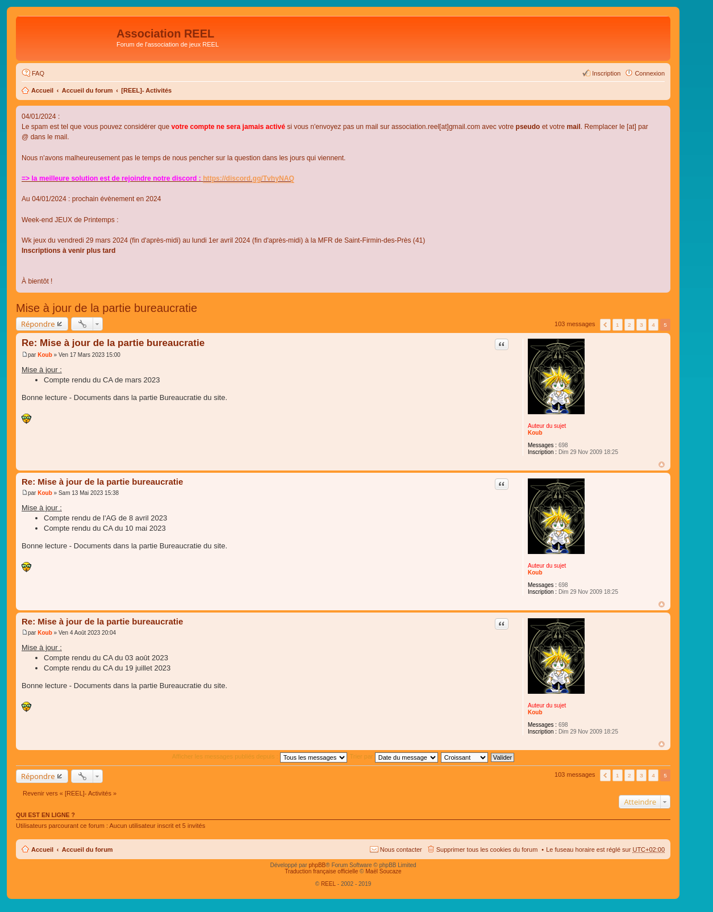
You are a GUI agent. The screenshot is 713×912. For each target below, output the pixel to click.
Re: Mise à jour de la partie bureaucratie (113, 343)
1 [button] (617, 325)
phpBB (317, 865)
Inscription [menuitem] (606, 73)
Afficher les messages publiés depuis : (259, 756)
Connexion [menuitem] (650, 73)
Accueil (42, 90)
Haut (661, 464)
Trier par (394, 756)
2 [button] (629, 325)
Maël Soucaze (383, 871)
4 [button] (653, 325)
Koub (535, 433)
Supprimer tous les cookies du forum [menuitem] (487, 849)
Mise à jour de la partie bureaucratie (106, 308)
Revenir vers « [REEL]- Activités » (69, 793)
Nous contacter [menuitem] (401, 849)
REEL (328, 884)
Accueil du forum (87, 90)
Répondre (38, 324)
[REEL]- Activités (146, 90)
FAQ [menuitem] (38, 73)
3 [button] (641, 325)
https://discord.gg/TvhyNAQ (248, 178)
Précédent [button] (605, 325)
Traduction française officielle (321, 871)
